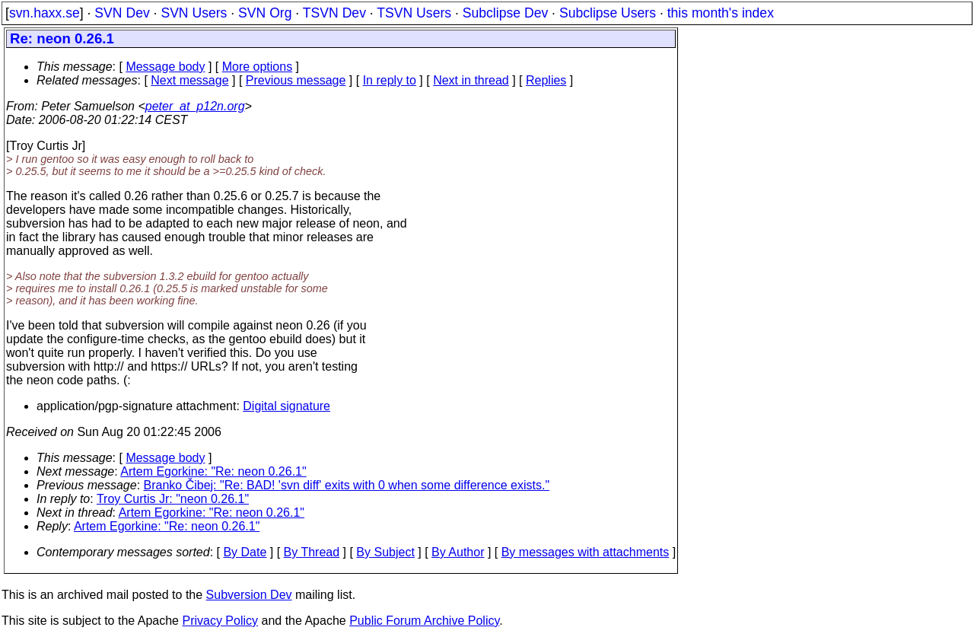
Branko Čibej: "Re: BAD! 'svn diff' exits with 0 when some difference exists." (347, 485)
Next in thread (471, 80)
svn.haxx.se (44, 13)
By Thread (312, 552)
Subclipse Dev (505, 13)
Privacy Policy (220, 620)
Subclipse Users (607, 13)
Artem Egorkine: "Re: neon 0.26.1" (213, 471)
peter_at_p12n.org (195, 106)
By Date (244, 552)
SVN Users (194, 13)
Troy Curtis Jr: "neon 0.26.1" (173, 498)
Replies (546, 80)
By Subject (385, 552)
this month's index (720, 13)
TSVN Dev (334, 13)
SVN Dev (121, 13)
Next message (189, 80)
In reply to (389, 80)
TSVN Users (414, 13)
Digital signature (286, 406)
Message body (165, 66)
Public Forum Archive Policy (424, 620)
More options (257, 66)
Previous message (296, 80)
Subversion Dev (249, 594)
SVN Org (264, 13)
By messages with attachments (585, 552)
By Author (457, 552)
